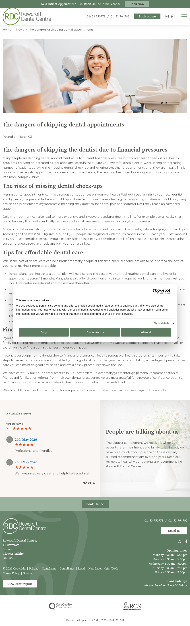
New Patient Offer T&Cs (103, 568)
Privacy (33, 568)
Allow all (146, 332)
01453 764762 (177, 520)
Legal (81, 568)
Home (7, 29)
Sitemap (28, 573)
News (20, 29)
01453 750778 (153, 520)
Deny (44, 332)
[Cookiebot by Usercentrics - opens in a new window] (154, 291)
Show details (161, 323)
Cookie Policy (11, 573)
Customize (95, 332)
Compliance (67, 568)
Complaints (49, 568)
